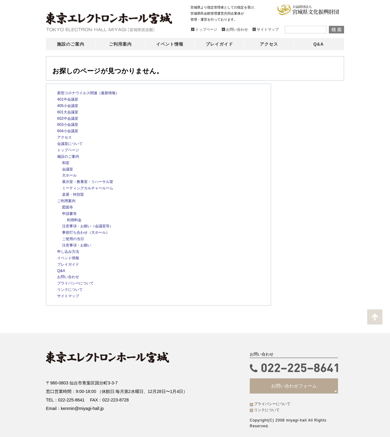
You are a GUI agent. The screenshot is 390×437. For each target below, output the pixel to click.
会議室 (68, 169)
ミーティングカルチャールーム (89, 187)
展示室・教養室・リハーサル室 (89, 181)
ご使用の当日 (74, 238)
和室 (66, 162)
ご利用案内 (67, 200)
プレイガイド (69, 263)
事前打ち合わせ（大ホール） (87, 232)
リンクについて (71, 289)
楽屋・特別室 (74, 194)
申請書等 (70, 213)
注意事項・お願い (78, 244)
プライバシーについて (77, 282)
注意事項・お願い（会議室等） (89, 225)
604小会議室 (68, 131)
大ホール (70, 175)
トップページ (69, 149)
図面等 (68, 206)
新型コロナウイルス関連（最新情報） (90, 93)
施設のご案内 (69, 156)
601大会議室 (68, 111)
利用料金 (75, 219)
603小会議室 (68, 124)
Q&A (61, 269)
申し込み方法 (69, 251)
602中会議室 (68, 118)
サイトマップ (69, 295)
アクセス (65, 137)
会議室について (71, 143)
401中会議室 (68, 99)
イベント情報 (69, 257)
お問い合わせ (69, 276)
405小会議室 (68, 105)
